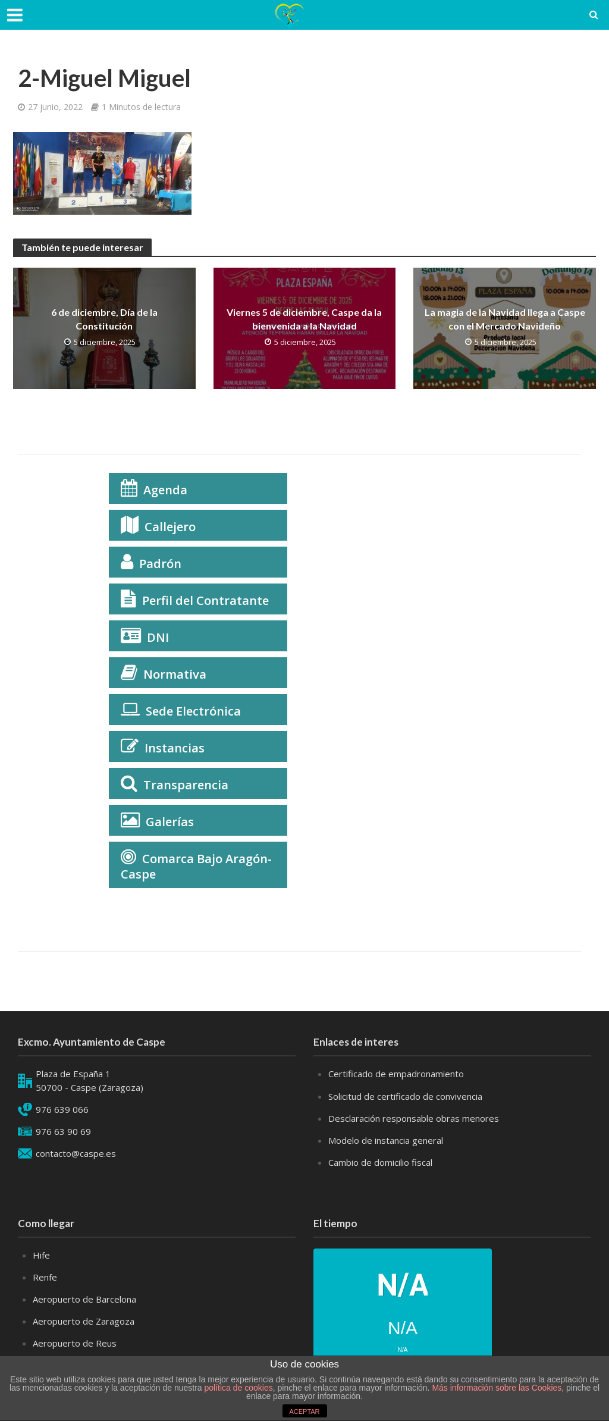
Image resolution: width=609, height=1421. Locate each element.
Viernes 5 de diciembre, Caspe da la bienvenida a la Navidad (304, 318)
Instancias (175, 748)
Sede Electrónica (193, 711)
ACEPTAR (304, 1411)
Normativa (174, 674)
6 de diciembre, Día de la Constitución (104, 318)
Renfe (45, 1277)
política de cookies (239, 1387)
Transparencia (185, 785)
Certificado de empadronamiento (396, 1074)
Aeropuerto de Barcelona (84, 1299)
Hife (41, 1255)
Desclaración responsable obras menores (413, 1118)
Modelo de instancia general (385, 1140)
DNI (158, 637)
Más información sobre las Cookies (496, 1387)
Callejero (170, 527)
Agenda (165, 490)
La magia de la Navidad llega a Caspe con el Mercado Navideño (505, 318)
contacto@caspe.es (76, 1153)
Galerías (170, 822)
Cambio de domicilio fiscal (380, 1162)
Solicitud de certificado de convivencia (405, 1096)
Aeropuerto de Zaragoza (83, 1321)
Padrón (160, 564)
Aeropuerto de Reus (75, 1343)
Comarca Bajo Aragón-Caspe (196, 866)
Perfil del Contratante (205, 600)
